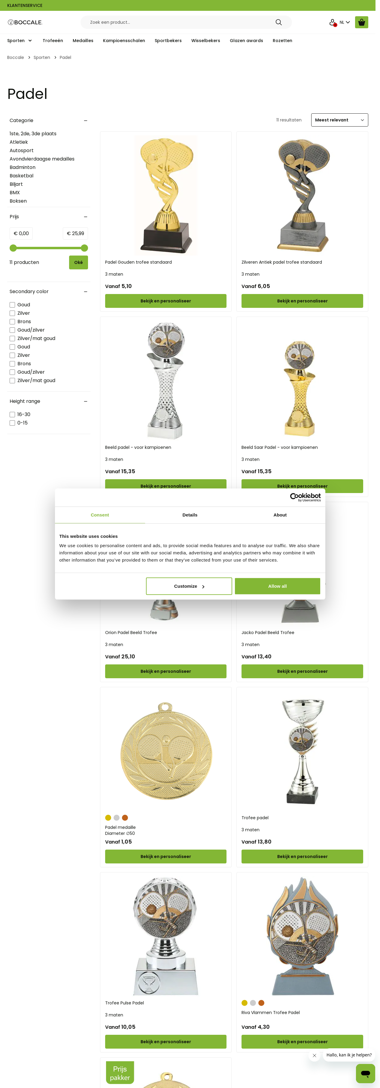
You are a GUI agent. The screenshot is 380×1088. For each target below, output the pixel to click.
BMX (15, 192)
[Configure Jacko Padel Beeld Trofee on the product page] (302, 671)
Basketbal (21, 175)
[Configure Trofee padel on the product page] (302, 856)
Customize (189, 586)
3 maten (114, 274)
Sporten (16, 41)
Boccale (15, 57)
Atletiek (19, 142)
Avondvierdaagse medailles (42, 158)
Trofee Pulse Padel (124, 1003)
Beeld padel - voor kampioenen (138, 447)
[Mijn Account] (332, 22)
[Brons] (125, 817)
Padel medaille (166, 830)
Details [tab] (190, 514)
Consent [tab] (100, 514)
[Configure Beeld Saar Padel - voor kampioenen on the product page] (302, 486)
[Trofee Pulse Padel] (166, 936)
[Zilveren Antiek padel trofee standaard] (302, 195)
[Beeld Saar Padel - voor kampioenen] (302, 380)
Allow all (277, 586)
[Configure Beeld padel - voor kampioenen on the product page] (166, 486)
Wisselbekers (205, 41)
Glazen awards (246, 41)
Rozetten (282, 41)
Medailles (83, 41)
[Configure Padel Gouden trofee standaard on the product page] (166, 301)
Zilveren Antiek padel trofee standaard (282, 262)
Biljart (16, 184)
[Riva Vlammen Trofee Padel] (302, 936)
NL (345, 22)
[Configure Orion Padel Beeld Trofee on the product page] (166, 671)
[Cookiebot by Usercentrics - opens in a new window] (294, 497)
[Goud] (108, 817)
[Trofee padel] (302, 751)
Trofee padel (255, 818)
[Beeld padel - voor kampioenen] (166, 380)
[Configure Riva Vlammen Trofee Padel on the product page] (302, 1042)
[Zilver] (116, 817)
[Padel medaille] (166, 751)
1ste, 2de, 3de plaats (33, 133)
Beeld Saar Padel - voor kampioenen (280, 447)
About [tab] (280, 514)
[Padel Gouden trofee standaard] (166, 195)
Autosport (22, 150)
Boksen (18, 201)
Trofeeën (53, 41)
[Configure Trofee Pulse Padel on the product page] (166, 1042)
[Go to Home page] (25, 22)
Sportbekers (168, 41)
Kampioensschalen (124, 41)
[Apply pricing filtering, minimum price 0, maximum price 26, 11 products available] (78, 262)
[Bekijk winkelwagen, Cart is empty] (361, 22)
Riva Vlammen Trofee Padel (271, 1013)
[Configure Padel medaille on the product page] (166, 856)
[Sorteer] (339, 120)
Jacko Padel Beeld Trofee (268, 633)
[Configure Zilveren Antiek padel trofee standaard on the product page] (302, 301)
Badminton (22, 167)
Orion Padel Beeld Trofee (131, 633)
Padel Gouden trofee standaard (138, 262)
